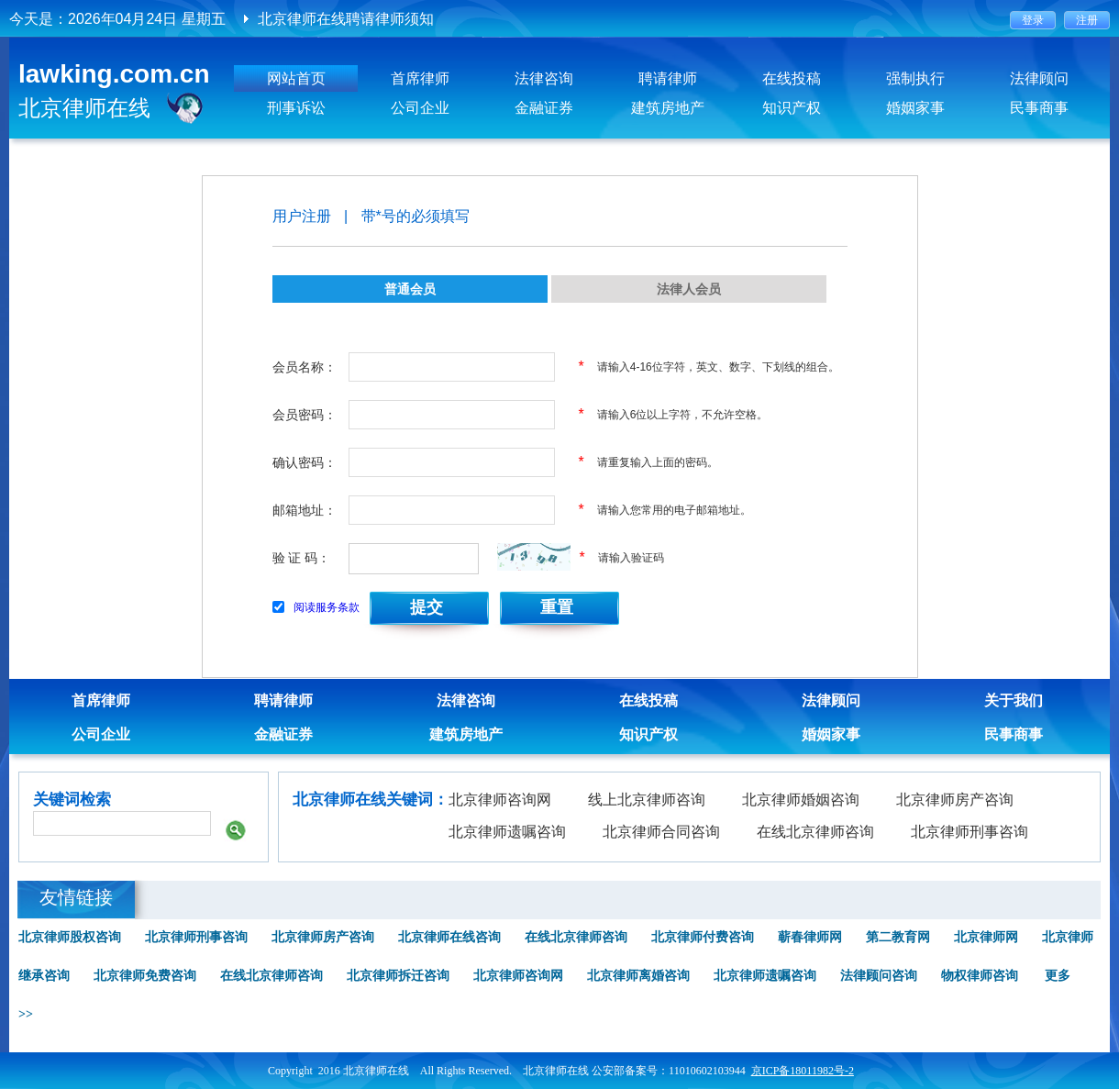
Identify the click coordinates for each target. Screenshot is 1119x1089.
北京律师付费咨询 (702, 937)
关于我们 (1013, 700)
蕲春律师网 (810, 937)
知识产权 (791, 108)
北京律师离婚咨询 (638, 976)
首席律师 (420, 78)
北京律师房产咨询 (955, 799)
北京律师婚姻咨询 (800, 799)
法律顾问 (1039, 78)
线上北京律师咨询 (646, 799)
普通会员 (410, 289)
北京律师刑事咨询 (969, 831)
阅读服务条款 (327, 607)
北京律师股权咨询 (69, 937)
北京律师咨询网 (500, 799)
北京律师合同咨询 (661, 831)
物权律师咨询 (979, 976)
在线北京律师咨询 (815, 831)
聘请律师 (667, 78)
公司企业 (420, 108)
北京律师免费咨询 (145, 976)
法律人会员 (689, 289)
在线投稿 (791, 78)
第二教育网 (898, 937)
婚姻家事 (915, 108)
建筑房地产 (667, 108)
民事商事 (1039, 108)
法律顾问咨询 (878, 976)
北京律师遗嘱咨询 (507, 831)
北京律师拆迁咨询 (398, 976)
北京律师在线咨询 (449, 937)
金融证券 (544, 108)
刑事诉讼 (296, 108)
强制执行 (915, 78)
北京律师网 (986, 937)
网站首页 (296, 78)
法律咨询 (544, 78)
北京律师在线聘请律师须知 (346, 19)
